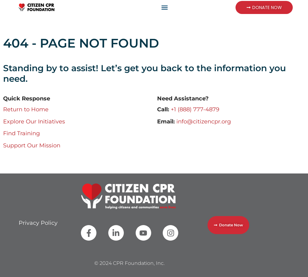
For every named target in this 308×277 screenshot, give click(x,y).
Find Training (21, 133)
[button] (164, 7)
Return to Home (26, 109)
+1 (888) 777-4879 (195, 109)
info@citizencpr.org (203, 121)
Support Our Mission (31, 145)
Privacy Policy (38, 222)
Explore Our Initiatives (34, 121)
